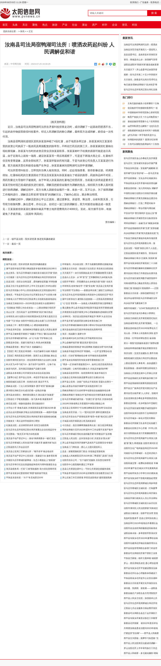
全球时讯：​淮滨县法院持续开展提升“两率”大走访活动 (87, 316)
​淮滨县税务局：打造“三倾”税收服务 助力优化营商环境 (31, 469)
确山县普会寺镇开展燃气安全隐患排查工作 (82, 386)
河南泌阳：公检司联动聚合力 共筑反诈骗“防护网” (85, 369)
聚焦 (35, 24)
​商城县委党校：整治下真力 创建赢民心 (24, 347)
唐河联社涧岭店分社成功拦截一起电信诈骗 (26, 390)
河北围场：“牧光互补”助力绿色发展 (22, 434)
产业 (64, 24)
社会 (74, 24)
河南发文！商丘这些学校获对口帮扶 (23, 421)
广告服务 (144, 2)
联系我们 (134, 2)
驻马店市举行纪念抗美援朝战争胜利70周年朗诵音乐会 (31, 464)
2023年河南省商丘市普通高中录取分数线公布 (83, 403)
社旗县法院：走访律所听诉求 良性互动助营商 (27, 425)
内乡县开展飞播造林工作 (135, 303)
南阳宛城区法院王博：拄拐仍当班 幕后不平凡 (27, 382)
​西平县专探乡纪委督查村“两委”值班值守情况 (26, 473)
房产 (94, 24)
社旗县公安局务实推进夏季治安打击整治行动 (83, 377)
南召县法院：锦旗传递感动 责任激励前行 (25, 403)
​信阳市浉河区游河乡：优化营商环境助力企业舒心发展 (31, 360)
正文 (31, 31)
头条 (15, 24)
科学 (104, 24)
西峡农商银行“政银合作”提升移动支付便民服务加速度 (87, 395)
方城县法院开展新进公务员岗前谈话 (79, 421)
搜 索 (154, 13)
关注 (25, 24)
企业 (114, 24)
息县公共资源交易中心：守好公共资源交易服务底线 (86, 469)
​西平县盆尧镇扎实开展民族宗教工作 (140, 378)
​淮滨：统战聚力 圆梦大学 (74, 334)
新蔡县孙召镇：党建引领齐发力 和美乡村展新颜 (28, 342)
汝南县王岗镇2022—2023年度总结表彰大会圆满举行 (30, 303)
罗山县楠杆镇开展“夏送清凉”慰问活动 (79, 342)
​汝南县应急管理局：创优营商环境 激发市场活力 (84, 373)
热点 (44, 24)
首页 (5, 24)
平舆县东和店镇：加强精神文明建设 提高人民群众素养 (31, 329)
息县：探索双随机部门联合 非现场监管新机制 (83, 451)
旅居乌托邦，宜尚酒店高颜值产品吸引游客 (26, 369)
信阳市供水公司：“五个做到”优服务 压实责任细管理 (86, 460)
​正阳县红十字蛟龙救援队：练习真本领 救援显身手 (29, 399)
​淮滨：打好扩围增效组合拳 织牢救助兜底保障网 (84, 355)
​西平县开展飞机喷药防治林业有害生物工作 (82, 321)
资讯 (124, 24)
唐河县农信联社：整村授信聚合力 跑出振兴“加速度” (30, 395)
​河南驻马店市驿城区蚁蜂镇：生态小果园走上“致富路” (31, 460)
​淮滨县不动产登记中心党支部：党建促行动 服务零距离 (31, 456)
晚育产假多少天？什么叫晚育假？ (143, 117)
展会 (84, 24)
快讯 (22, 31)
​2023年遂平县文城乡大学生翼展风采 (141, 468)
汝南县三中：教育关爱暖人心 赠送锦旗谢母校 (27, 325)
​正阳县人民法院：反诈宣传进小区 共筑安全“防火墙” (86, 438)
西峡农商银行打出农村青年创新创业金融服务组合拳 (86, 390)
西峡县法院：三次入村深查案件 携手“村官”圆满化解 (30, 386)
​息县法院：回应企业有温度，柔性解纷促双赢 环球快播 (31, 281)
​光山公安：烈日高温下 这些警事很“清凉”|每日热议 (29, 312)
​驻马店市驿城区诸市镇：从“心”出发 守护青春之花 (29, 338)
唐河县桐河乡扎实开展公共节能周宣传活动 (82, 338)
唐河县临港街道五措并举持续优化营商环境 (82, 329)
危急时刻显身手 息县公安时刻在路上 (141, 518)
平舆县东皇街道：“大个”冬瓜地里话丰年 (24, 477)
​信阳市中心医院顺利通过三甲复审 (78, 464)
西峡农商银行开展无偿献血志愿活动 (140, 198)
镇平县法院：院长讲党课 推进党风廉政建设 (33, 239)
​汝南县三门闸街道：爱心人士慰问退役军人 (82, 447)
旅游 (54, 24)
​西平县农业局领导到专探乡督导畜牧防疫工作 (83, 360)
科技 (134, 24)
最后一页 (16, 244)
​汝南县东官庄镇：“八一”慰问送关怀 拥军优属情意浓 (86, 412)
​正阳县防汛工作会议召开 (17, 447)
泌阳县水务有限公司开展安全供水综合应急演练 (28, 373)
